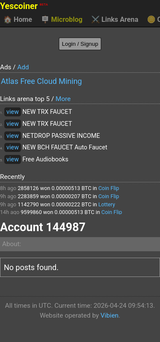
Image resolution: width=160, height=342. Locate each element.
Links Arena (114, 20)
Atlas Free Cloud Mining (41, 81)
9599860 (31, 212)
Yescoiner (24, 6)
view (12, 112)
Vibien (109, 315)
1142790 (28, 204)
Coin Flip (108, 188)
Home (17, 20)
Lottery (106, 204)
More (62, 99)
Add (23, 67)
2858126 (28, 188)
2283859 (28, 196)
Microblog (62, 20)
